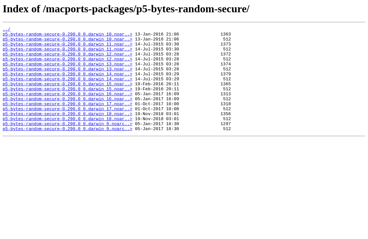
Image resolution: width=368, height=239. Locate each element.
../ (6, 30)
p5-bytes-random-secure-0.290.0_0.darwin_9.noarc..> (67, 143)
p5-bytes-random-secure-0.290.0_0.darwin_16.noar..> (67, 108)
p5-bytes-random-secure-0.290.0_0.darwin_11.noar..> (67, 48)
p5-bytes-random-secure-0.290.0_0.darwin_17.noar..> (67, 119)
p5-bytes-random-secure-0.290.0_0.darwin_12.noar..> (67, 60)
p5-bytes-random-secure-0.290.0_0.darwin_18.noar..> (67, 131)
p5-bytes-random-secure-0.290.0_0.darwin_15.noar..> (67, 96)
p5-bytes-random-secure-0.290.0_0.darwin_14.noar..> (67, 84)
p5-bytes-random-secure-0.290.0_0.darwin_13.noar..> (67, 72)
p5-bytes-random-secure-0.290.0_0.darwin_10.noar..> (67, 36)
